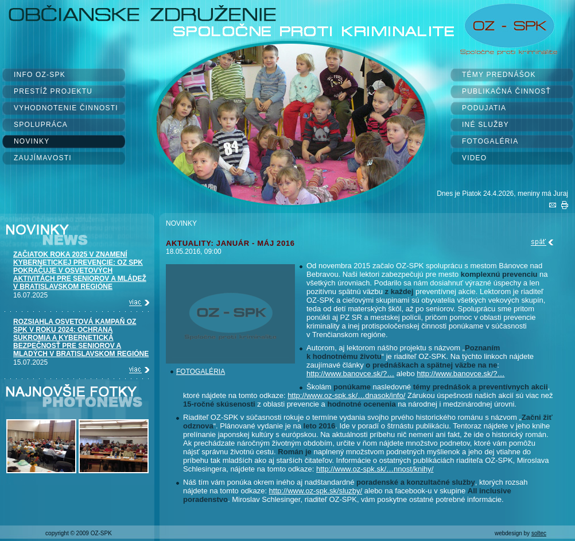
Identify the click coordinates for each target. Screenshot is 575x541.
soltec (538, 533)
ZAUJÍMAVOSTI (43, 158)
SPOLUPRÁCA (41, 125)
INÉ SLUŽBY (485, 125)
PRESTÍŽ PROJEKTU (53, 91)
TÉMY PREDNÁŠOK (499, 75)
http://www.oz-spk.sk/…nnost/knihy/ (374, 469)
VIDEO (474, 158)
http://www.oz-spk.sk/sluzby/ (316, 490)
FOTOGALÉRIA (490, 141)
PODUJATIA (484, 108)
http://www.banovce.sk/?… (350, 373)
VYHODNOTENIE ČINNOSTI (66, 108)
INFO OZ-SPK (39, 75)
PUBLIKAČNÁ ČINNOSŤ (506, 91)
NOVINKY (31, 141)
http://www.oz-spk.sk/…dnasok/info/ (346, 395)
